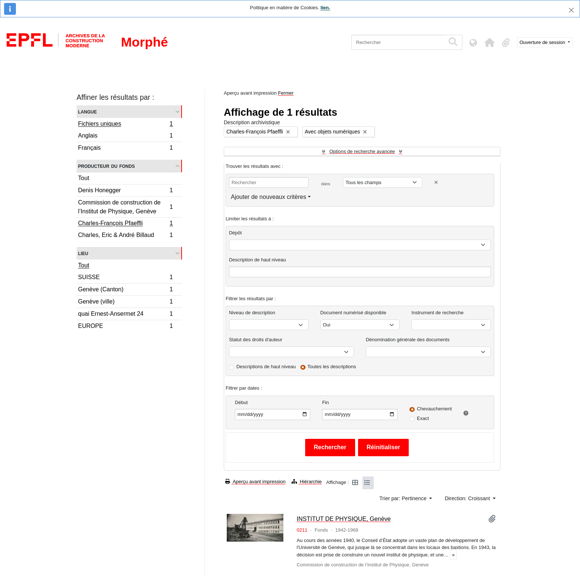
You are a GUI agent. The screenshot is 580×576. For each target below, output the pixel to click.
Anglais (125, 136)
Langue (87, 111)
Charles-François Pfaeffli (125, 224)
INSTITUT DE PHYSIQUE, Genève (344, 518)
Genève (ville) (125, 302)
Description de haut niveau (257, 259)
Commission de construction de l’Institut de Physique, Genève (125, 206)
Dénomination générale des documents (407, 339)
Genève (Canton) (125, 290)
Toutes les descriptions (331, 366)
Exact (423, 418)
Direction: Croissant (468, 498)
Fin (325, 402)
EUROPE (125, 327)
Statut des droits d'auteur (255, 339)
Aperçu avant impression (255, 481)
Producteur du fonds (106, 165)
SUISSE (125, 278)
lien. (325, 7)
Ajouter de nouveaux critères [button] (268, 197)
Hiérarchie (306, 481)
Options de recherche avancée (362, 151)
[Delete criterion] (436, 182)
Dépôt (235, 233)
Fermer (286, 93)
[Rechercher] (398, 42)
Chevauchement (434, 408)
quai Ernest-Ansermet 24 (125, 314)
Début (241, 402)
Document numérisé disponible (353, 312)
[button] (490, 42)
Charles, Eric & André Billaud (125, 236)
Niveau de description (252, 312)
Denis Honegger (125, 191)
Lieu (83, 253)
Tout (83, 178)
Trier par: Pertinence (404, 498)
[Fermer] (571, 10)
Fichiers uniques (125, 124)
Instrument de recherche (437, 312)
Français (125, 148)
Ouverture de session (543, 42)
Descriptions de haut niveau (266, 366)
